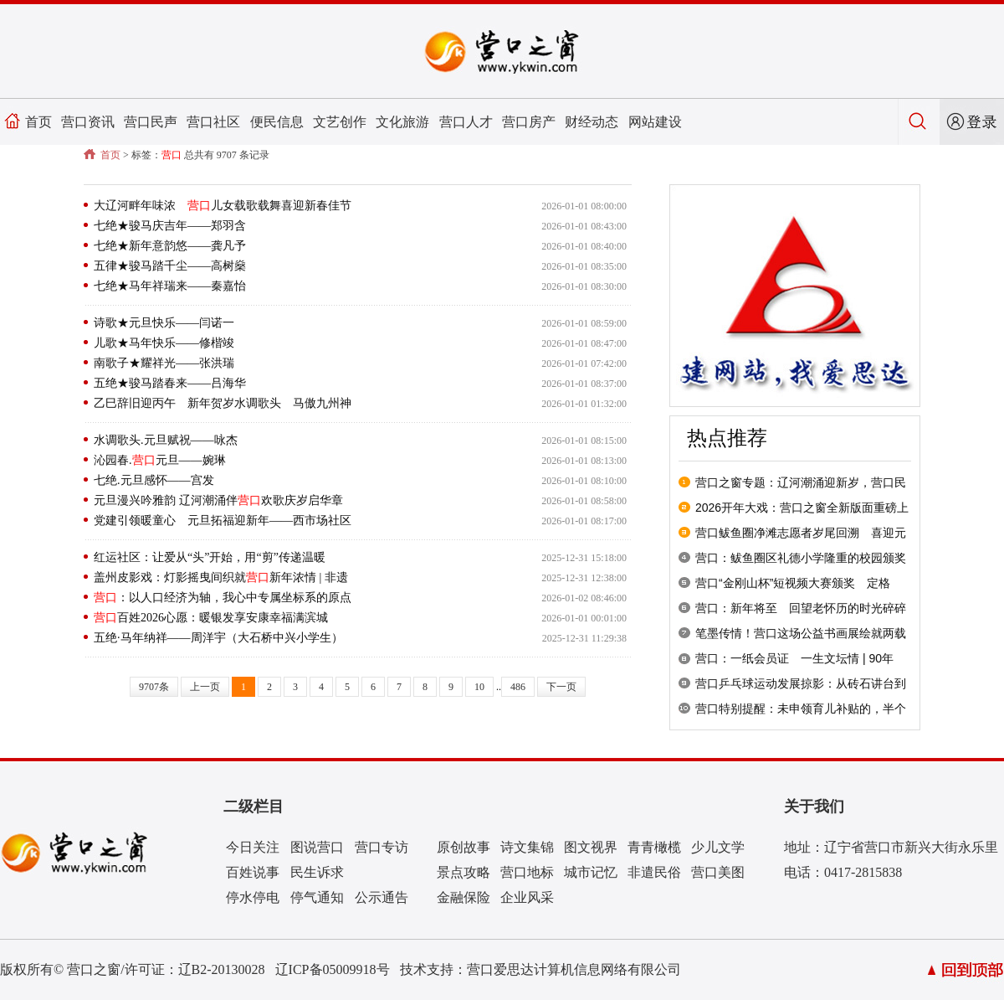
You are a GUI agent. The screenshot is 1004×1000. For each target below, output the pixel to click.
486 (517, 687)
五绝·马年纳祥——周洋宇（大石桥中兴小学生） (218, 637)
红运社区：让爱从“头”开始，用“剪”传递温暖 (209, 557)
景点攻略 (463, 872)
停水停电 (252, 897)
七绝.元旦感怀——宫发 (154, 480)
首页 (38, 122)
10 (479, 687)
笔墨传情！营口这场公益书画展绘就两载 (800, 633)
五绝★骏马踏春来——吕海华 (170, 383)
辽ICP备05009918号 (332, 969)
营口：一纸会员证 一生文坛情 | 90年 (794, 658)
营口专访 (381, 847)
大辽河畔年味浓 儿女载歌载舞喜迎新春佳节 (222, 205)
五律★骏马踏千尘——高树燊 (170, 266)
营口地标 (527, 872)
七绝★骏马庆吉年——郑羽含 (170, 225)
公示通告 (381, 897)
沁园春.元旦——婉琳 (160, 460)
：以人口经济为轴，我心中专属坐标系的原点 (222, 597)
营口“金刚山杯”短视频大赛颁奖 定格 (792, 583)
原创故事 (463, 847)
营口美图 (718, 872)
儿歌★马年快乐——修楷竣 (164, 343)
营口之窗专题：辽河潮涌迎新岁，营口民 (800, 482)
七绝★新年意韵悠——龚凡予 (170, 246)
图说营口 (317, 847)
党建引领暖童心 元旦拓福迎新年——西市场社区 (222, 520)
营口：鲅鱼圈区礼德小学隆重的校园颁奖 (800, 557)
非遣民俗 (654, 872)
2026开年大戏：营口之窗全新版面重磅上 (802, 507)
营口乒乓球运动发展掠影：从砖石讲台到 (800, 683)
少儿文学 (718, 847)
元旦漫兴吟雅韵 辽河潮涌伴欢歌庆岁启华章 (218, 500)
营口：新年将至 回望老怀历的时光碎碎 (800, 608)
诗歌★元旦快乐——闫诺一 (164, 323)
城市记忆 (590, 872)
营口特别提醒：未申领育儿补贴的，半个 (800, 708)
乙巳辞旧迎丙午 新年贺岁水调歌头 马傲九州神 (222, 403)
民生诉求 (317, 872)
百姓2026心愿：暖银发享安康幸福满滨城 (211, 617)
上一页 (205, 687)
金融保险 (463, 897)
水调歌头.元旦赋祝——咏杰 (166, 440)
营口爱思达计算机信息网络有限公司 (574, 969)
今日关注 (252, 847)
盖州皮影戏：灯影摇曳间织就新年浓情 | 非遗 (221, 577)
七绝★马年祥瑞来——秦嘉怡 (170, 286)
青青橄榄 (654, 847)
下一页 (561, 687)
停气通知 (317, 897)
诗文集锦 (527, 847)
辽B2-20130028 (221, 969)
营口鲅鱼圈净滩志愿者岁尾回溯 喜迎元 (800, 532)
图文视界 (590, 847)
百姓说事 (252, 872)
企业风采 (527, 897)
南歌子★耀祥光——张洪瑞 (164, 363)
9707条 (154, 687)
